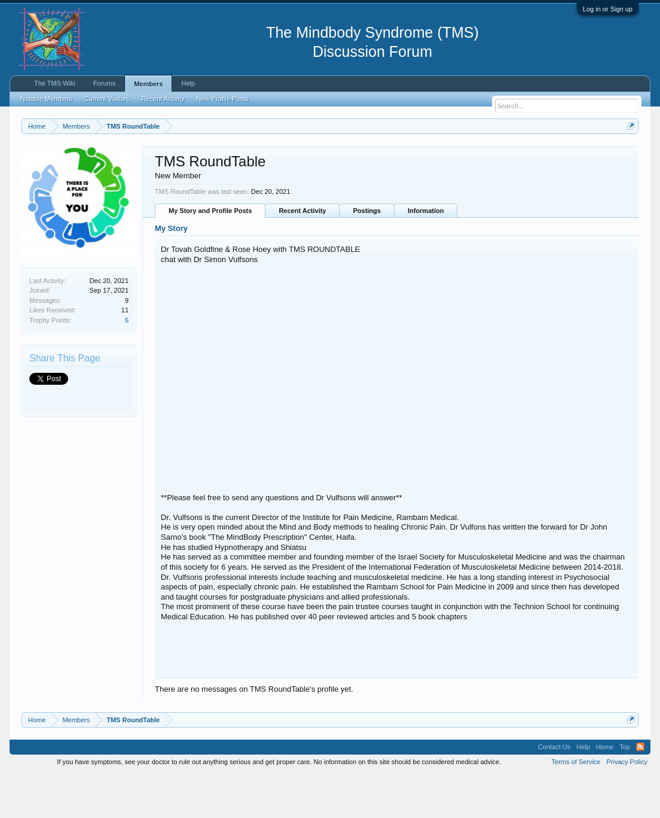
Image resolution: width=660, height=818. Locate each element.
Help (188, 83)
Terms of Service (576, 804)
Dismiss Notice (628, 154)
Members (148, 83)
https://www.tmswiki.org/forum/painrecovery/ (131, 168)
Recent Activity (302, 254)
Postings (366, 254)
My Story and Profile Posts (210, 254)
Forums (104, 83)
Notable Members (46, 98)
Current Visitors (107, 98)
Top (624, 790)
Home (604, 790)
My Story (171, 271)
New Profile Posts (223, 98)
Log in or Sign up (607, 9)
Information (426, 254)
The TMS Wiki (54, 83)
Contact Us (554, 790)
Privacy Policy (627, 804)
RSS (640, 790)
